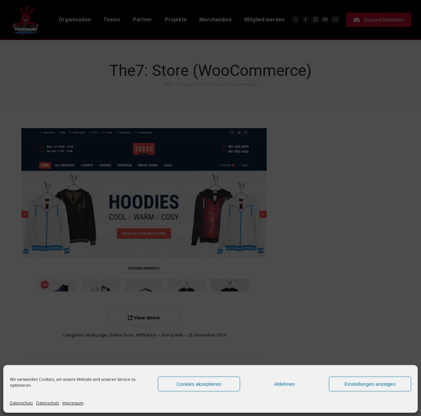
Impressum (73, 403)
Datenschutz (21, 403)
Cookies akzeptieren (199, 384)
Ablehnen (284, 384)
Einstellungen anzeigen (369, 384)
